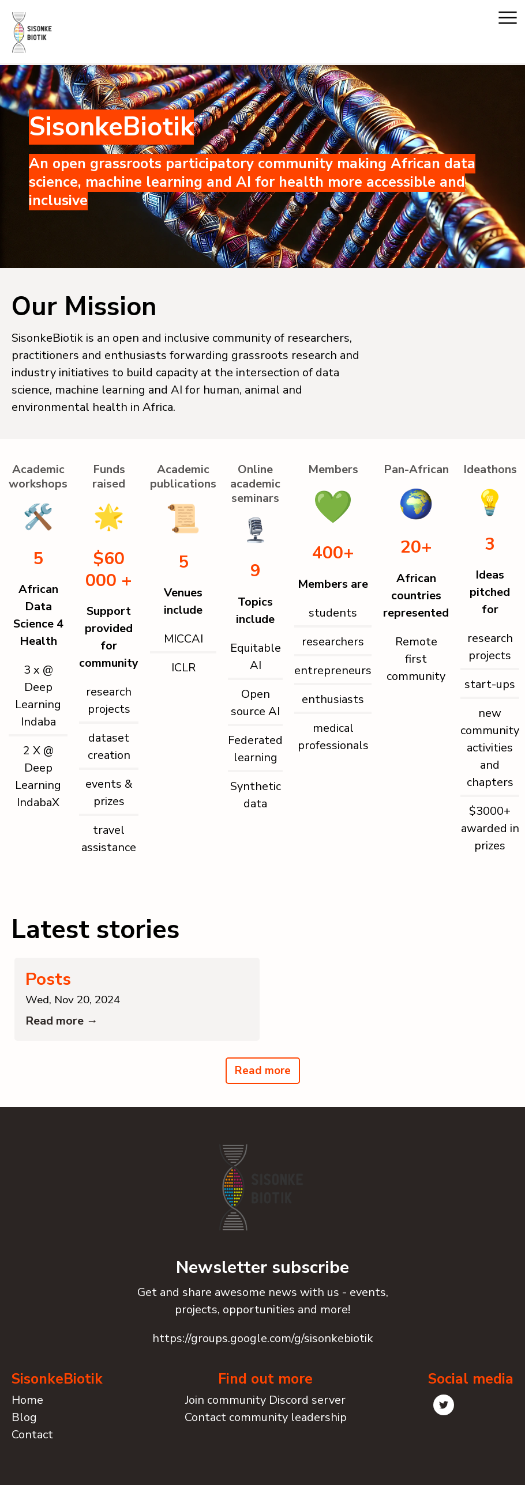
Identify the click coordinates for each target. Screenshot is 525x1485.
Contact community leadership (266, 1424)
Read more (263, 1078)
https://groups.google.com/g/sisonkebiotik (262, 1346)
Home (27, 1407)
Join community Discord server (265, 1407)
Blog (24, 1424)
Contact (32, 1441)
